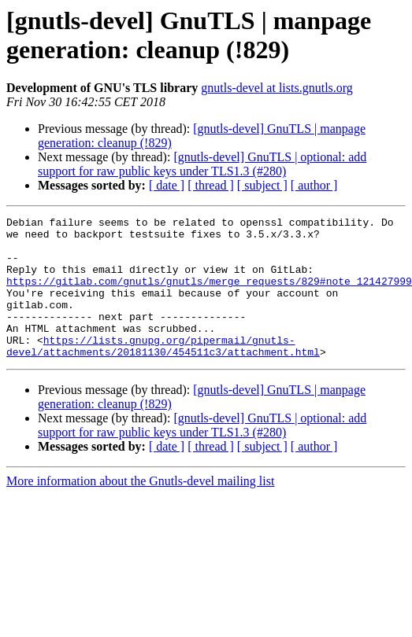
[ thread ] (210, 185)
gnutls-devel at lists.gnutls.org (277, 87)
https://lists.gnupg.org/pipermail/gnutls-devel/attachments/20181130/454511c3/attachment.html (163, 373)
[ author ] (314, 185)
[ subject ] (262, 185)
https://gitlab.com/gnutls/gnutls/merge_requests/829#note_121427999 (209, 295)
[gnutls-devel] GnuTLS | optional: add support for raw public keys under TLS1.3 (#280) (202, 164)
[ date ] (166, 185)
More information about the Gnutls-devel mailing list (140, 509)
